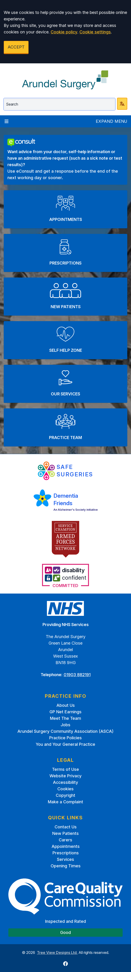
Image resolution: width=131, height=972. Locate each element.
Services (65, 859)
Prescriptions (65, 852)
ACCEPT (16, 47)
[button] (65, 209)
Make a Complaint (65, 801)
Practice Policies (65, 737)
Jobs (65, 724)
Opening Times (66, 865)
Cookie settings (95, 31)
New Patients (65, 833)
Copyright (65, 795)
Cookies (65, 788)
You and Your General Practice (65, 744)
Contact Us (66, 826)
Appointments (66, 846)
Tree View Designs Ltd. (57, 952)
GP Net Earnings (65, 711)
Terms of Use (65, 769)
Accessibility (65, 782)
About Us (65, 705)
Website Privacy (65, 775)
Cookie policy (64, 31)
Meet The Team (65, 718)
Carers (65, 839)
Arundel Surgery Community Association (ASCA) (65, 731)
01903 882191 (77, 674)
